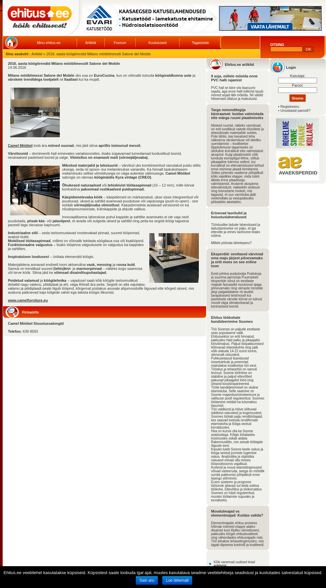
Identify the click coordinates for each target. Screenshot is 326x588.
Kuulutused (157, 43)
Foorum (120, 43)
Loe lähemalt (177, 580)
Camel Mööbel (20, 145)
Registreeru (289, 106)
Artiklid (90, 43)
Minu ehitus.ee (49, 43)
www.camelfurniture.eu (28, 300)
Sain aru (146, 580)
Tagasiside (200, 43)
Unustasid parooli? (295, 110)
